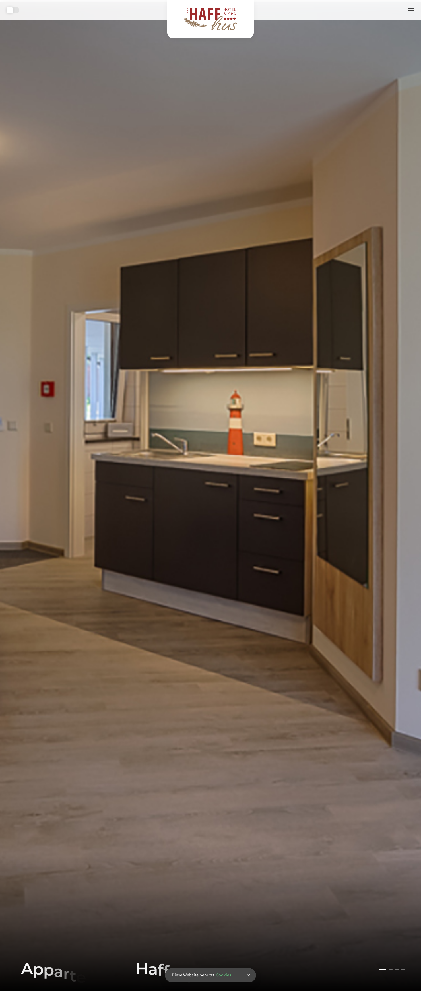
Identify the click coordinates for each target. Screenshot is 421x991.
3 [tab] (397, 969)
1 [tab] (382, 969)
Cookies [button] (223, 975)
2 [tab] (391, 969)
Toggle (13, 10)
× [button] (248, 975)
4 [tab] (403, 969)
